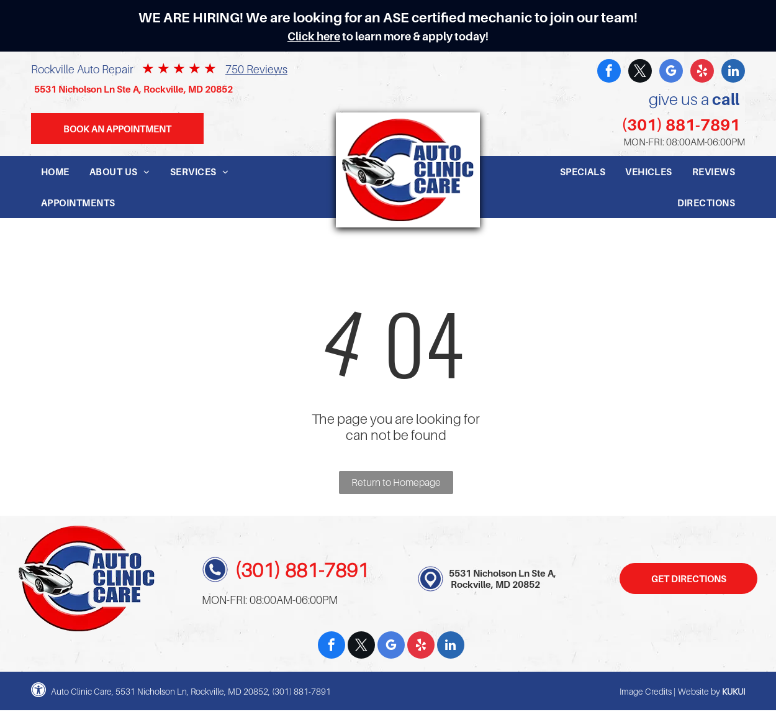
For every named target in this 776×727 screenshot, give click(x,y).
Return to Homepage (396, 482)
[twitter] (640, 72)
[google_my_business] (671, 72)
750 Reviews (256, 69)
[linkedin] (733, 72)
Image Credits (646, 691)
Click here (313, 36)
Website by (699, 691)
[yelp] (702, 72)
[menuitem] (55, 171)
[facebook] (609, 72)
